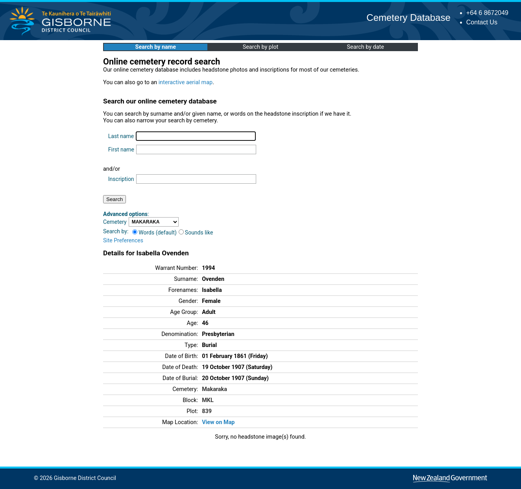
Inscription (121, 179)
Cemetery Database (408, 17)
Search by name (155, 47)
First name (121, 149)
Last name (121, 136)
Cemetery (115, 222)
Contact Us (481, 22)
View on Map (218, 422)
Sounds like (196, 232)
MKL (208, 400)
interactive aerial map (185, 82)
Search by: (115, 231)
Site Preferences (123, 240)
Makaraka (214, 389)
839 (207, 411)
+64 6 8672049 (487, 12)
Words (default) (154, 232)
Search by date (365, 47)
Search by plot (261, 47)
